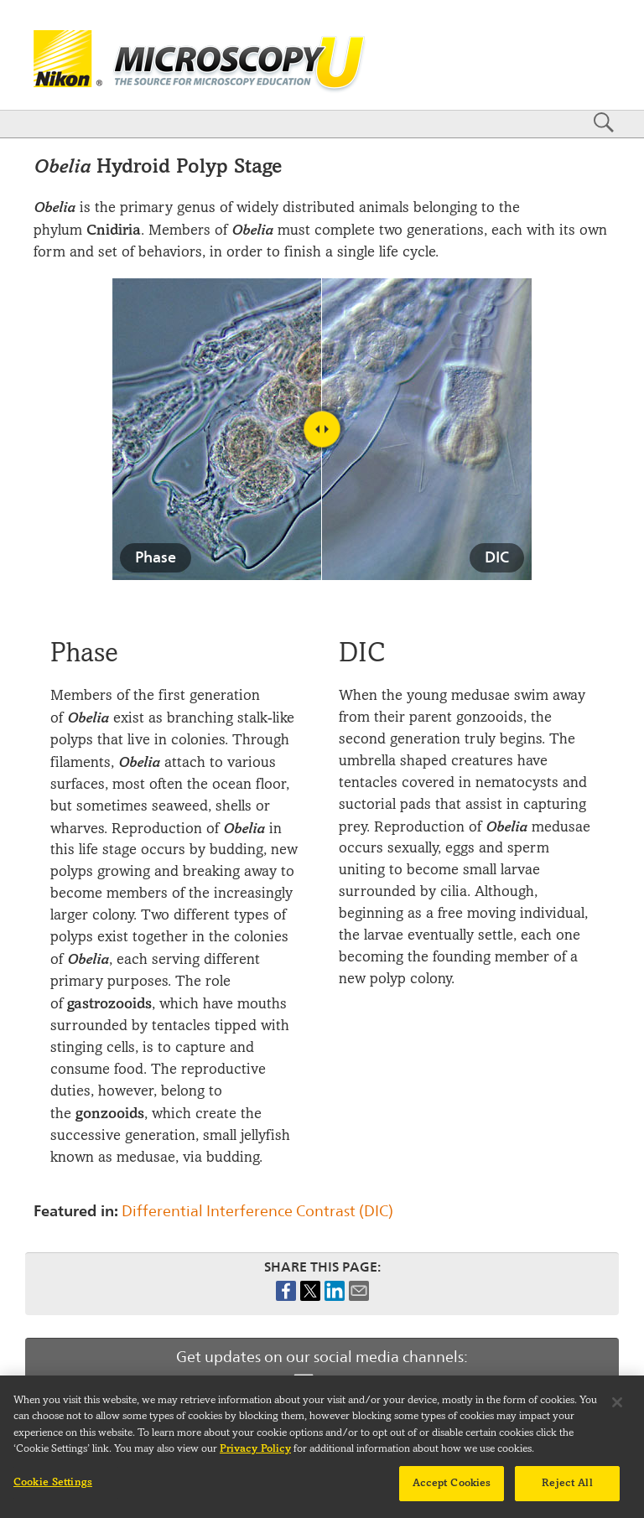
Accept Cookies (452, 1490)
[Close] (617, 1409)
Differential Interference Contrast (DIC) (257, 1211)
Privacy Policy (255, 1456)
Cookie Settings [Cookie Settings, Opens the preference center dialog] (52, 1489)
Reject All (567, 1490)
